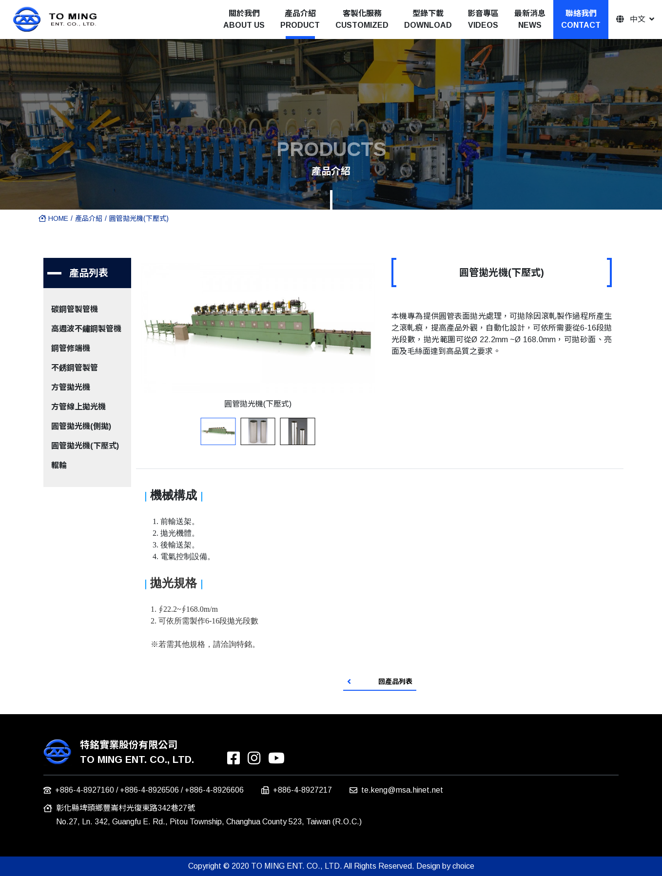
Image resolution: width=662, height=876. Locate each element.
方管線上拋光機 (78, 407)
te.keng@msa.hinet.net (402, 790)
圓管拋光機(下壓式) (139, 218)
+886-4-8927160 (84, 790)
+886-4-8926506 (149, 790)
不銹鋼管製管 (74, 368)
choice (463, 866)
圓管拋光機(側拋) (81, 426)
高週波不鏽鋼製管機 (86, 329)
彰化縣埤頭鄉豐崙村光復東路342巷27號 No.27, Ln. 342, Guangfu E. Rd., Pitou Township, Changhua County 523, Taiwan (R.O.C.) (209, 815)
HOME (53, 218)
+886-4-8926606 (214, 790)
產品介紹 (88, 218)
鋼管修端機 (70, 348)
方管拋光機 (70, 387)
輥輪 (59, 465)
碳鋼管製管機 (74, 309)
